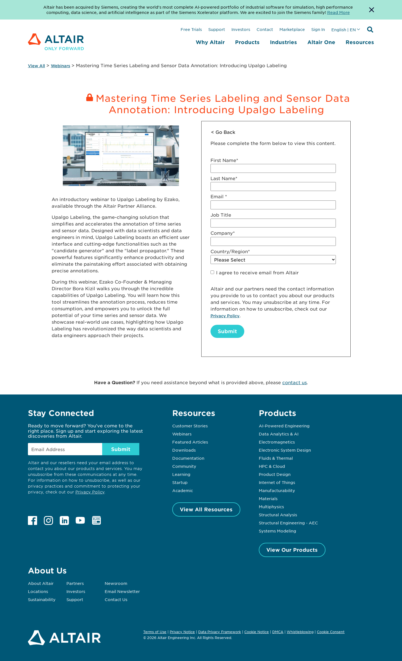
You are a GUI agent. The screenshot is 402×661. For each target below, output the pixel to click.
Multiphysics (271, 506)
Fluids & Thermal (276, 458)
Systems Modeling (277, 530)
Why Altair (210, 42)
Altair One (321, 42)
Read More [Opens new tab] (338, 12)
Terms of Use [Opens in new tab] (154, 631)
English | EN (343, 29)
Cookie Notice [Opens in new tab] (256, 631)
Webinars (60, 65)
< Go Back (223, 132)
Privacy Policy (225, 315)
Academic (182, 490)
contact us (294, 382)
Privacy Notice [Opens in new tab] (182, 631)
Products (247, 42)
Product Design (275, 474)
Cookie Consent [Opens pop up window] (330, 632)
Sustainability (42, 599)
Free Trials (191, 29)
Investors (240, 29)
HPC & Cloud (272, 466)
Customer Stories (190, 425)
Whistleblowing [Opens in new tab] (300, 631)
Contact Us (116, 599)
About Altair (41, 583)
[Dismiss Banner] (371, 10)
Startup (180, 482)
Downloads (184, 449)
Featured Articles (190, 441)
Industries (283, 42)
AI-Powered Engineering (284, 425)
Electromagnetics (277, 441)
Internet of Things (277, 482)
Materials (268, 498)
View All (36, 65)
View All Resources (206, 509)
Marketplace (292, 29)
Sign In (318, 29)
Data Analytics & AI (278, 433)
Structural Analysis (278, 514)
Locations (38, 591)
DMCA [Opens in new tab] (277, 631)
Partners (75, 583)
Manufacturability (277, 490)
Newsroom (116, 583)
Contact (265, 29)
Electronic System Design (285, 449)
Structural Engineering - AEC (288, 522)
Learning (181, 474)
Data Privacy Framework (219, 631)
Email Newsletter (122, 591)
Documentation (188, 458)
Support (216, 29)
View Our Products (292, 550)
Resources (360, 42)
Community (184, 466)
